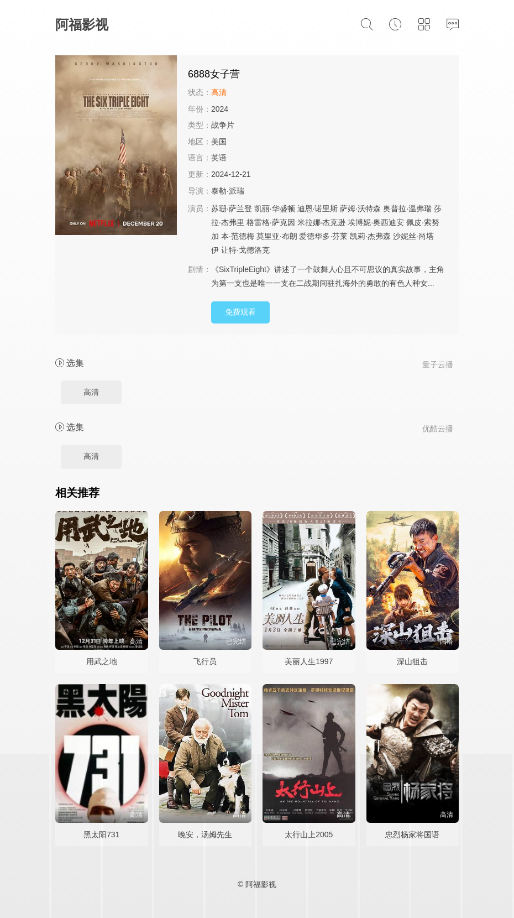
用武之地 (101, 661)
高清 (91, 392)
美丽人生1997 (309, 661)
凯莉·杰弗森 (370, 236)
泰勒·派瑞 (227, 190)
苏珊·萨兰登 (231, 208)
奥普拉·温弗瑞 (407, 208)
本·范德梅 (237, 236)
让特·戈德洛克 (245, 250)
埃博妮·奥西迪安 (376, 222)
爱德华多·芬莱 (323, 236)
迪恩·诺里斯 (317, 208)
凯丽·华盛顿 (274, 208)
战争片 (222, 125)
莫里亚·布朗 (276, 236)
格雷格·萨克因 (270, 222)
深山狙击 (412, 661)
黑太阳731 (101, 834)
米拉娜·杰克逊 (321, 222)
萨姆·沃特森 (360, 208)
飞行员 (205, 661)
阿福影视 (81, 24)
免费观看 (240, 311)
